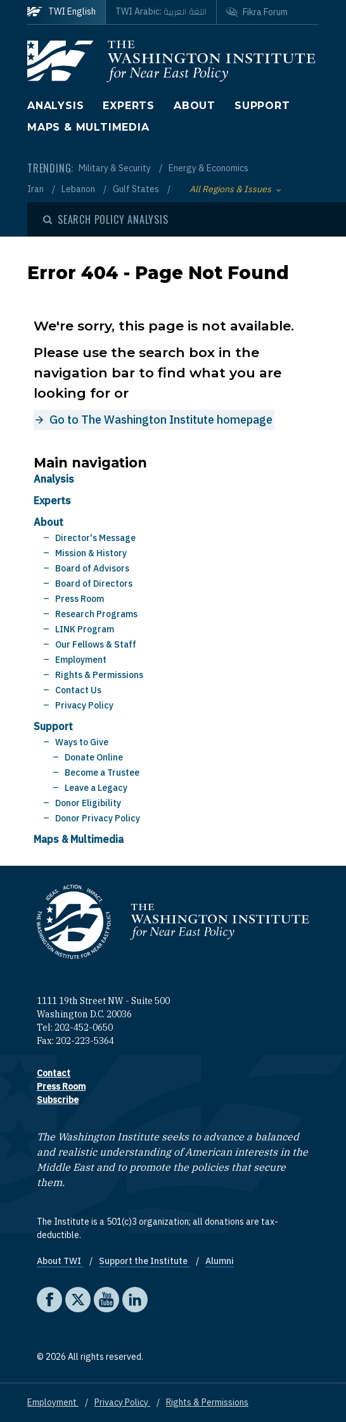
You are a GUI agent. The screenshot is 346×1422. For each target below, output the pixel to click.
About (194, 106)
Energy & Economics (208, 168)
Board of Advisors (92, 568)
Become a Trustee (102, 772)
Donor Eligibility (88, 803)
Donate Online (94, 757)
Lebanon (79, 189)
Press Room (79, 598)
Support (262, 106)
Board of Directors (93, 583)
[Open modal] (106, 219)
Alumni (219, 1261)
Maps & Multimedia (88, 127)
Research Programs (96, 614)
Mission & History (91, 553)
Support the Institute (144, 1261)
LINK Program (84, 629)
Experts (129, 106)
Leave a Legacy (96, 787)
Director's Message (95, 538)
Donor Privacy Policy (97, 818)
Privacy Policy (84, 705)
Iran (36, 189)
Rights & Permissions (99, 675)
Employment (80, 659)
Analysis (55, 106)
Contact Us (78, 690)
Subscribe (58, 1100)
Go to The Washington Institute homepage (160, 419)
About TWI (60, 1261)
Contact (53, 1073)
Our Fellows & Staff (95, 644)
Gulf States (137, 189)
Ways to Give (81, 742)
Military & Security (116, 168)
